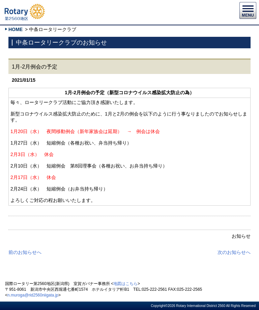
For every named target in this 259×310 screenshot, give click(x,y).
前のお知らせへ (24, 252)
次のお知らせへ (234, 252)
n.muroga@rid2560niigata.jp (32, 295)
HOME (15, 29)
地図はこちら (125, 283)
